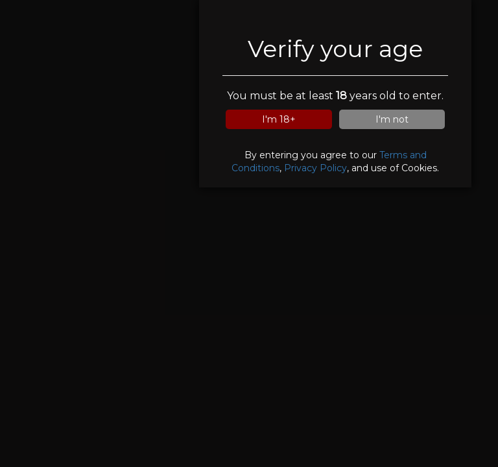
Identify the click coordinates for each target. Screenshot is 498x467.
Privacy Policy (315, 168)
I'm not (392, 119)
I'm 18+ (279, 119)
